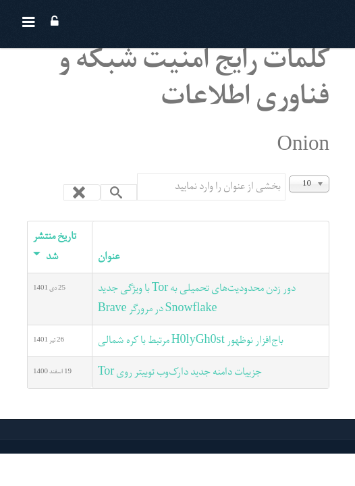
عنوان (108, 257)
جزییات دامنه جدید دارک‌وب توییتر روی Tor (180, 373)
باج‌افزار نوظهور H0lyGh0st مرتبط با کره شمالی (190, 341)
